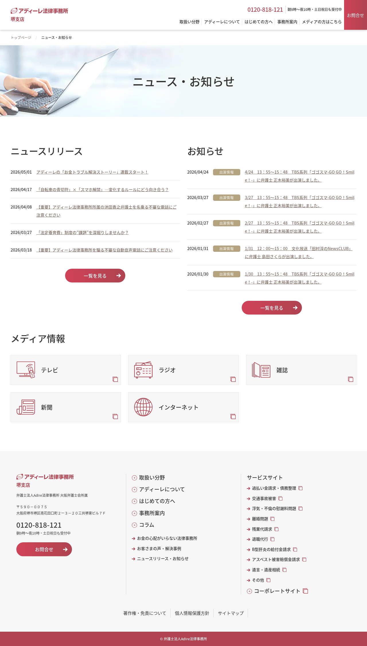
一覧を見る (95, 275)
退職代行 (260, 539)
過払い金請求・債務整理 (274, 488)
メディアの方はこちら (322, 21)
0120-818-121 (265, 9)
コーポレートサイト (277, 590)
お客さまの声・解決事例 (159, 548)
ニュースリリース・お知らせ (163, 558)
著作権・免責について (144, 613)
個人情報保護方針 (192, 613)
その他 (258, 580)
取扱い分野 (152, 477)
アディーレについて (162, 489)
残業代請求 (262, 529)
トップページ (21, 37)
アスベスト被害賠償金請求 (276, 559)
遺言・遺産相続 (266, 569)
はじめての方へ (157, 500)
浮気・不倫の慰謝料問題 (274, 508)
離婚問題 (260, 518)
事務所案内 (152, 513)
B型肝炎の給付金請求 (271, 549)
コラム (146, 524)
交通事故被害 (264, 498)
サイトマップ (231, 613)
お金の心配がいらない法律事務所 (167, 538)
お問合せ (355, 15)
